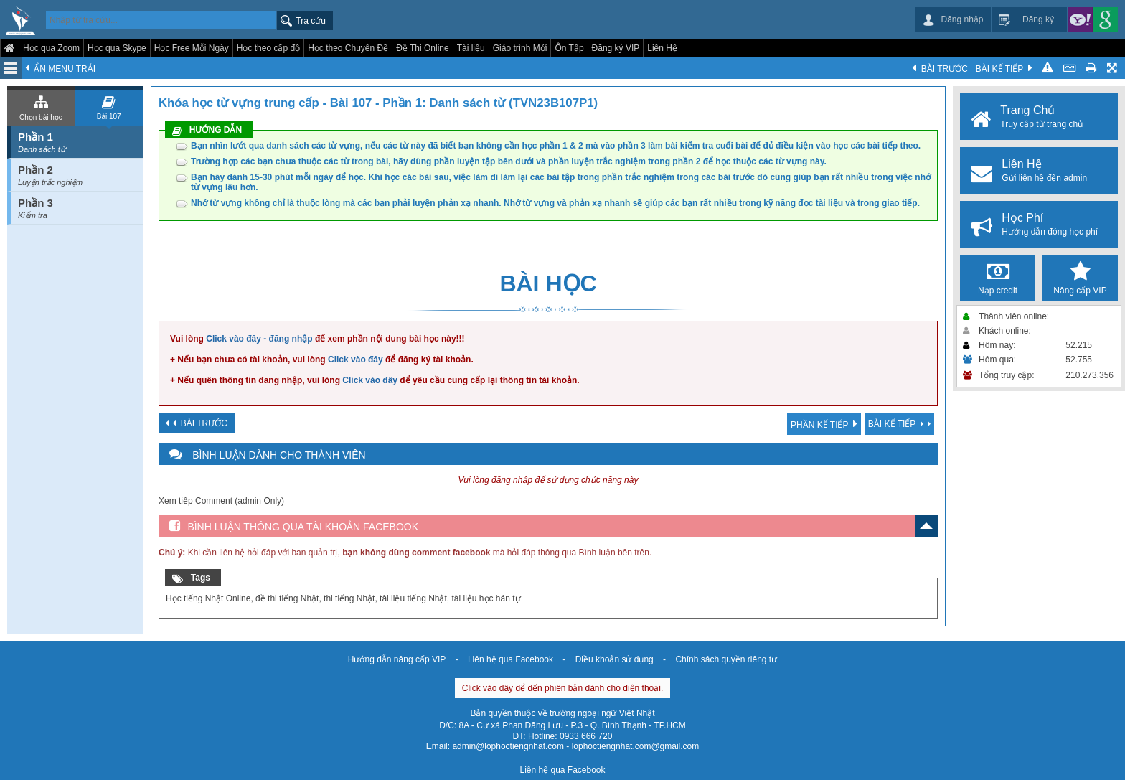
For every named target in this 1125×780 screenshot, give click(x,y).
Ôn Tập (569, 48)
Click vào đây (355, 359)
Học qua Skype (117, 48)
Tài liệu (471, 48)
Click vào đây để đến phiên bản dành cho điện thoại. (563, 688)
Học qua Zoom (51, 48)
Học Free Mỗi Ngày (191, 48)
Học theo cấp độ (268, 48)
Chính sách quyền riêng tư (726, 659)
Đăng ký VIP (616, 48)
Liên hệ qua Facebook (510, 659)
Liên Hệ (662, 48)
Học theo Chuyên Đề (348, 48)
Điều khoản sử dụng (614, 659)
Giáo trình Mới (520, 48)
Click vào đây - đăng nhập (259, 339)
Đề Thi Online (422, 48)
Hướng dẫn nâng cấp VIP (397, 659)
